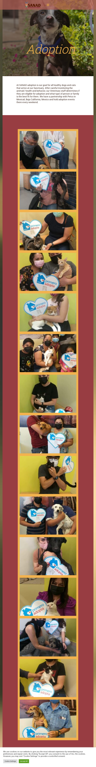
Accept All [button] (24, 761)
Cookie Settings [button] (10, 761)
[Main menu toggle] (48, 4)
